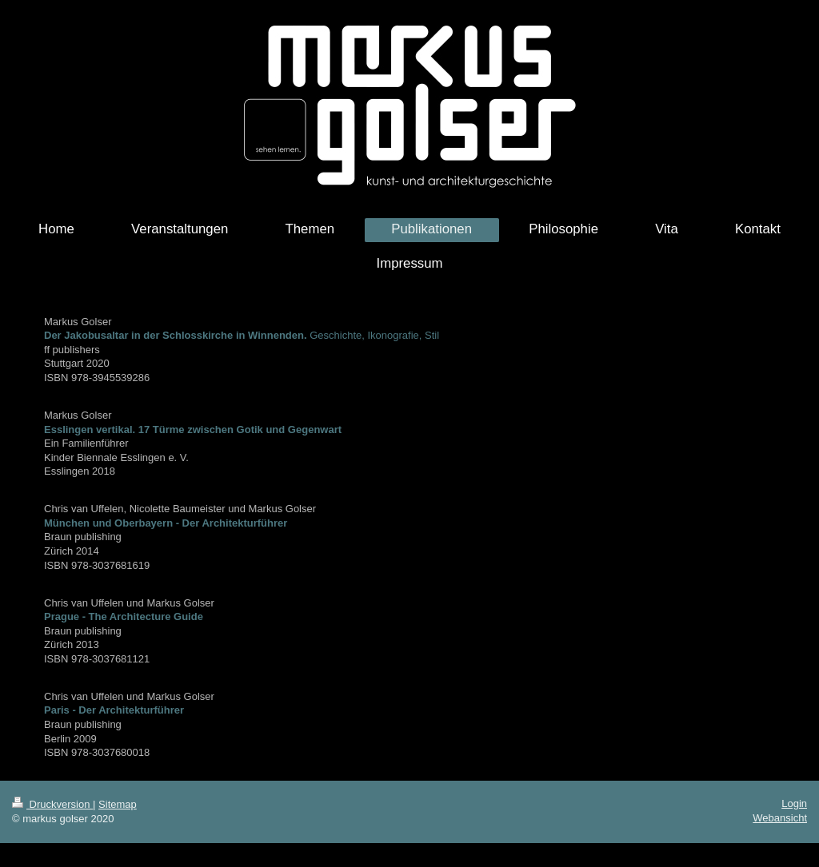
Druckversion (52, 804)
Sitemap (117, 804)
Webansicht (780, 818)
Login (794, 803)
